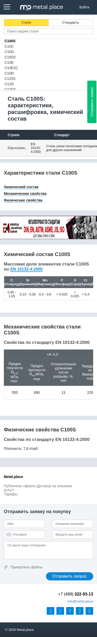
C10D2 (10, 57)
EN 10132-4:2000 (36, 148)
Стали (26, 22)
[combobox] (10, 534)
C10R (9, 73)
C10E (9, 62)
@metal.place (80, 601)
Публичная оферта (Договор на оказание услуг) (38, 488)
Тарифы (10, 494)
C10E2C (11, 68)
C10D (9, 52)
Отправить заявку (92, 102)
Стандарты (70, 22)
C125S (10, 79)
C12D (9, 84)
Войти (84, 7)
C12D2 (10, 89)
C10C (9, 46)
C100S (10, 41)
